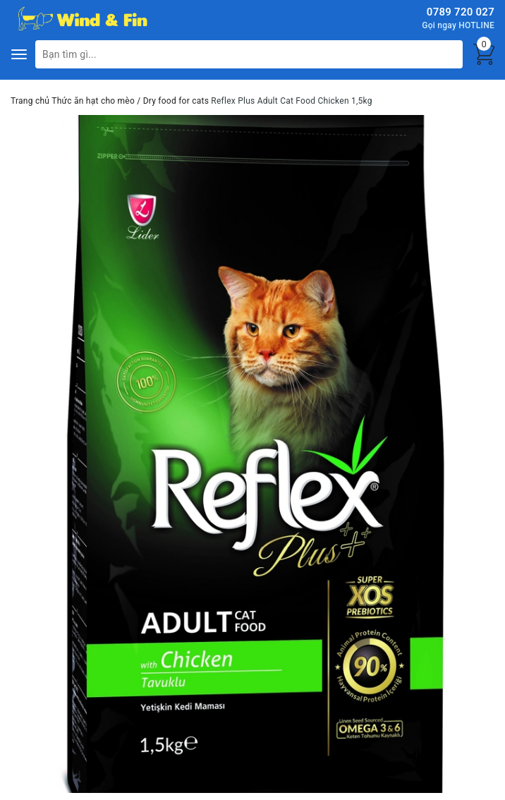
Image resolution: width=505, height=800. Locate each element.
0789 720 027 (460, 12)
